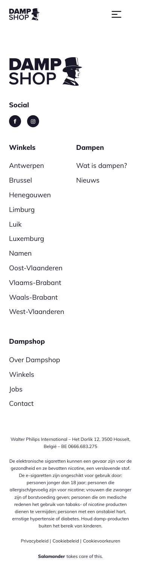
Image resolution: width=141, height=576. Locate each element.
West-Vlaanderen (36, 311)
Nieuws (88, 180)
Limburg (22, 209)
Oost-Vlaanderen (35, 268)
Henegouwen (30, 194)
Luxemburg (26, 238)
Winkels (21, 374)
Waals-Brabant (33, 297)
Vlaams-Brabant (35, 282)
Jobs (16, 389)
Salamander (51, 556)
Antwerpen (26, 165)
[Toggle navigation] (121, 14)
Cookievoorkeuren (101, 541)
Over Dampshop (34, 359)
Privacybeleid (35, 541)
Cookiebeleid (66, 541)
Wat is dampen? (101, 165)
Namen (20, 253)
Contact (21, 403)
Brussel (20, 180)
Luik (15, 224)
